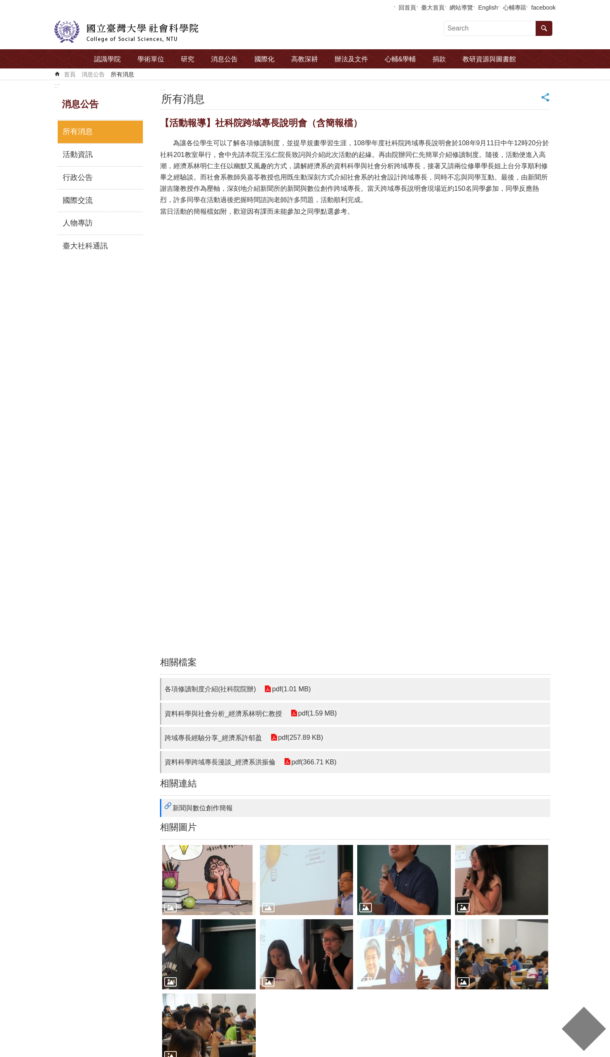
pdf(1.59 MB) (317, 713)
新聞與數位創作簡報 (203, 808)
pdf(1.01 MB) (291, 689)
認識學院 (107, 59)
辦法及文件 (351, 59)
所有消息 (122, 74)
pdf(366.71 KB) (313, 762)
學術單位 (150, 59)
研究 (187, 59)
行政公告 (78, 177)
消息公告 (224, 59)
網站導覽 (461, 7)
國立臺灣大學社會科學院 (126, 31)
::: (57, 85)
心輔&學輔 (400, 59)
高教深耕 (304, 59)
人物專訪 (78, 223)
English (488, 7)
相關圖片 (178, 827)
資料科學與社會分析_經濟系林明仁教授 (223, 713)
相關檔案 (178, 662)
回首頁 (407, 7)
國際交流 (78, 200)
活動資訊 (78, 154)
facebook (543, 7)
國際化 (264, 59)
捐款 (439, 59)
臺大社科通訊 (85, 246)
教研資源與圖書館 (489, 59)
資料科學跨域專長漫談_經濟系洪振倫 (220, 762)
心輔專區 (514, 7)
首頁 (70, 74)
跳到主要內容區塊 (4, 4)
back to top (583, 1028)
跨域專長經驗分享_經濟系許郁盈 (213, 737)
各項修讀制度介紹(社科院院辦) (210, 689)
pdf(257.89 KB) (300, 737)
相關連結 (178, 783)
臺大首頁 (433, 7)
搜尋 (544, 28)
